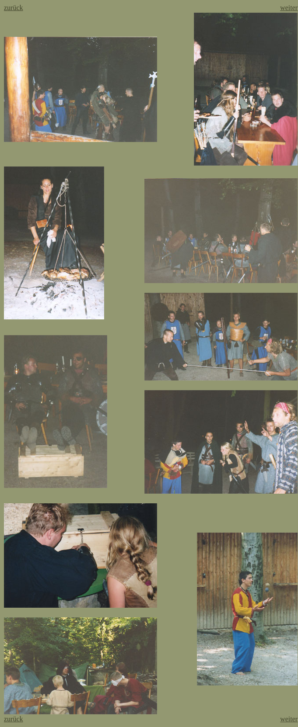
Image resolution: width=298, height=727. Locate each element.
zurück (13, 7)
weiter (289, 7)
